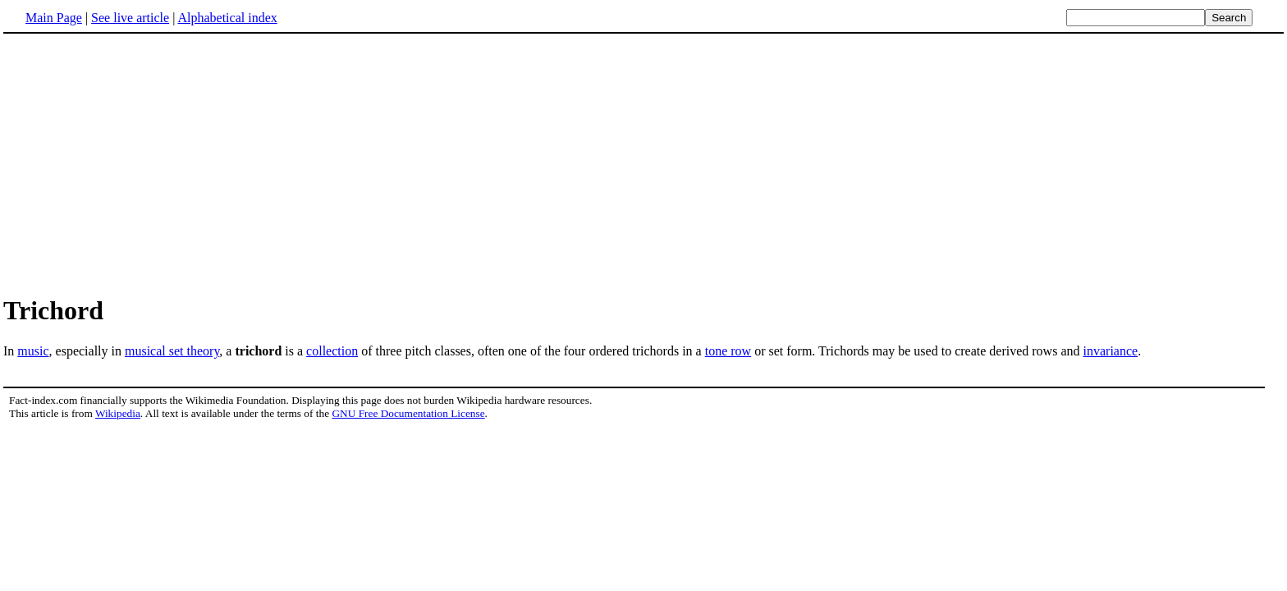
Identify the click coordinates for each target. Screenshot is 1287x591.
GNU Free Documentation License (408, 413)
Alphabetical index (227, 18)
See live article (130, 18)
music (32, 351)
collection (332, 351)
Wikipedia (117, 413)
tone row (728, 351)
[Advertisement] (643, 163)
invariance (1110, 351)
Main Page (53, 18)
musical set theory (172, 351)
